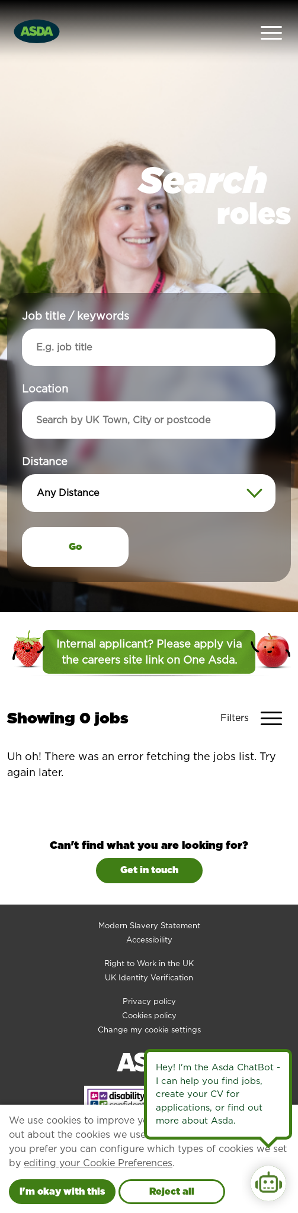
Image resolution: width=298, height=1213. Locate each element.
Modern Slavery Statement (149, 902)
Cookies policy (149, 992)
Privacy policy (149, 978)
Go (75, 524)
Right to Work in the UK (149, 940)
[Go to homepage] (36, 19)
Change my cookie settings (149, 1006)
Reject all (171, 1191)
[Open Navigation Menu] (271, 20)
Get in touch (149, 846)
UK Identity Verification (149, 954)
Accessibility (149, 916)
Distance (45, 439)
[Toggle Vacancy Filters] (255, 695)
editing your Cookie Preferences (98, 1163)
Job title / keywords (75, 293)
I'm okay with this (62, 1191)
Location (45, 366)
